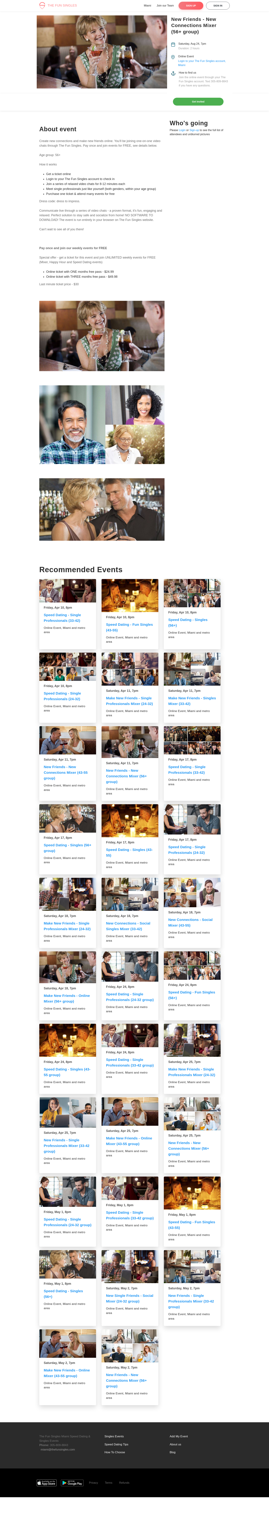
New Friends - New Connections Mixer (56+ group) (127, 782)
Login (182, 130)
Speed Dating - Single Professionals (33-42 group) (125, 1080)
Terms (108, 1506)
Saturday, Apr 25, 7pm (184, 1077)
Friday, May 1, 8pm (57, 1233)
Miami (147, 5)
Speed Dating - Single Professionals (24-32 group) (125, 1011)
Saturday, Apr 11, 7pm (122, 690)
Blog (173, 1476)
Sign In (217, 5)
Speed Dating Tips (116, 1468)
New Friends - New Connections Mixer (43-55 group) (67, 778)
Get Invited (198, 101)
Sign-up (194, 130)
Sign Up (191, 5)
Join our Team (165, 5)
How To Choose (114, 1476)
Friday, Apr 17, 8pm (182, 765)
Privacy (93, 1506)
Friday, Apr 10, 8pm (58, 607)
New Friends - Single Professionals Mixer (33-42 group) (67, 1166)
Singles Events (114, 1460)
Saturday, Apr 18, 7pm (60, 921)
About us (175, 1468)
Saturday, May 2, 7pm (121, 1312)
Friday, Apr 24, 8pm (120, 998)
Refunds (124, 1506)
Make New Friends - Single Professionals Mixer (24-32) (130, 703)
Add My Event (179, 1460)
